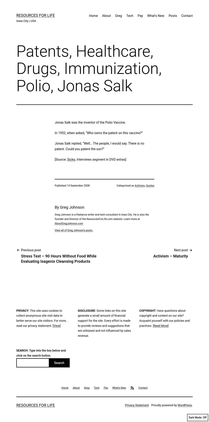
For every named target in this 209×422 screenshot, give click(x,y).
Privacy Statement (137, 405)
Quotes (150, 185)
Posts (173, 16)
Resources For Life (35, 15)
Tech (129, 16)
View (57, 325)
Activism (140, 185)
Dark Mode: (198, 418)
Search (59, 363)
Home (93, 16)
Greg (118, 16)
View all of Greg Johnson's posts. (74, 230)
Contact (187, 16)
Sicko (71, 159)
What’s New (155, 16)
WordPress (185, 405)
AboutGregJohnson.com (69, 223)
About (106, 16)
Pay (140, 16)
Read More (161, 325)
